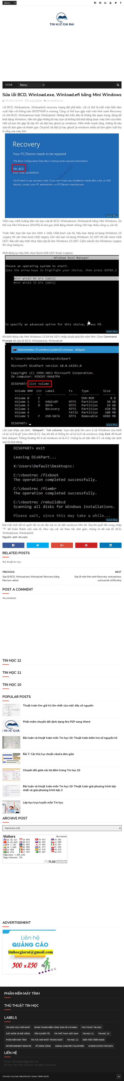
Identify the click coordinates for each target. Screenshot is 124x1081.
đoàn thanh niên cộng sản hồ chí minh (56, 1027)
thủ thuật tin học (55, 100)
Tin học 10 (103, 1033)
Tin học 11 (88, 1033)
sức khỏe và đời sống (18, 1033)
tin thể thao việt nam (66, 1033)
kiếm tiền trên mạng (93, 1040)
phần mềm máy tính (16, 1040)
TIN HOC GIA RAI (10, 1076)
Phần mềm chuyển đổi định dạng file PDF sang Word (56, 722)
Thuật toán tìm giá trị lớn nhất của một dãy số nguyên (58, 705)
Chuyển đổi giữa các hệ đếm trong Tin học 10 (51, 770)
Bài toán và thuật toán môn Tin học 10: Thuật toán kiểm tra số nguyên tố (70, 738)
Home (9, 85)
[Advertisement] (62, 53)
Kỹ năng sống (43, 1046)
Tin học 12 (72, 1040)
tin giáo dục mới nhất (18, 1027)
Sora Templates (40, 1076)
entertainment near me (18, 1046)
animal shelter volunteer (69, 1046)
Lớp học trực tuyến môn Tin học (43, 802)
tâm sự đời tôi (42, 1033)
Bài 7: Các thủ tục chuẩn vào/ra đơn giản (48, 754)
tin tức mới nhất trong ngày (47, 1040)
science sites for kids (100, 1046)
